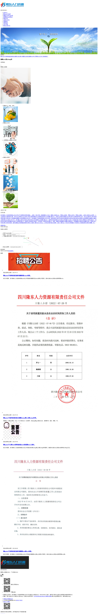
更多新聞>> (11, 251)
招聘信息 (5, 22)
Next (96, 40)
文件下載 (5, 24)
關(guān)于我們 (7, 14)
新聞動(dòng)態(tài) (8, 17)
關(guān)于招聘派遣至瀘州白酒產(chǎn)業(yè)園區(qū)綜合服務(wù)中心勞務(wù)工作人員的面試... (24, 56)
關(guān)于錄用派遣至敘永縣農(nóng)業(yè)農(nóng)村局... (20, 418)
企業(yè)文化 (6, 19)
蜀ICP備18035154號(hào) (13, 596)
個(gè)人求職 (6, 602)
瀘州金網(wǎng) (67, 596)
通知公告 (5, 18)
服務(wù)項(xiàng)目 (8, 15)
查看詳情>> (3, 225)
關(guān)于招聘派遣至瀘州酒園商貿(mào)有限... (17, 276)
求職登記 (5, 21)
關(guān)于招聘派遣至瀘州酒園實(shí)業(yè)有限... (17, 551)
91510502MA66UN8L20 (39, 596)
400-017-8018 (19, 600)
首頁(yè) (5, 12)
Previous (1, 40)
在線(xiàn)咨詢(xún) (8, 599)
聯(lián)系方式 (6, 25)
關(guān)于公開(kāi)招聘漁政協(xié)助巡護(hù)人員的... (19, 445)
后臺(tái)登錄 (48, 596)
